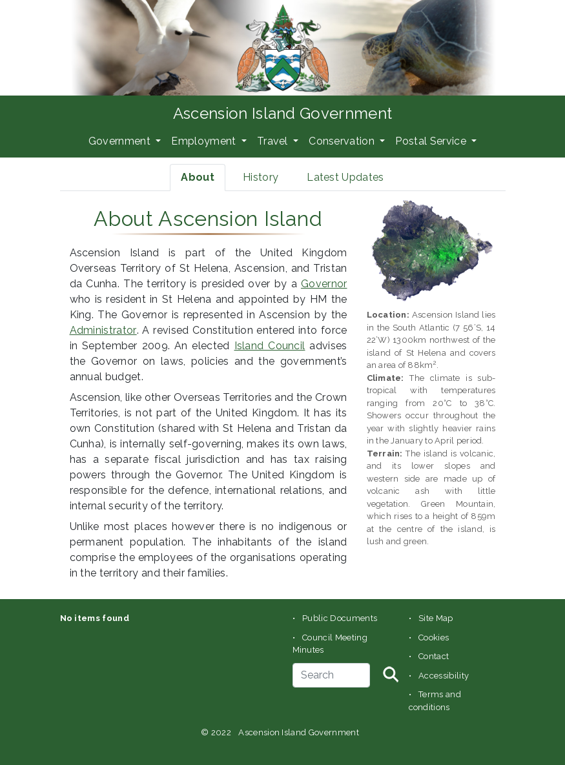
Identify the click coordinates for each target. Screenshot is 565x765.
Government (121, 141)
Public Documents (339, 618)
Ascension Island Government (283, 113)
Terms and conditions (435, 700)
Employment (205, 141)
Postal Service (432, 141)
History (260, 177)
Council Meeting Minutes (330, 644)
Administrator (103, 330)
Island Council (269, 346)
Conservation (343, 141)
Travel (274, 141)
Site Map (435, 618)
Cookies (433, 637)
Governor (324, 284)
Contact (433, 656)
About (197, 177)
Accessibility (443, 675)
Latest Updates (345, 177)
